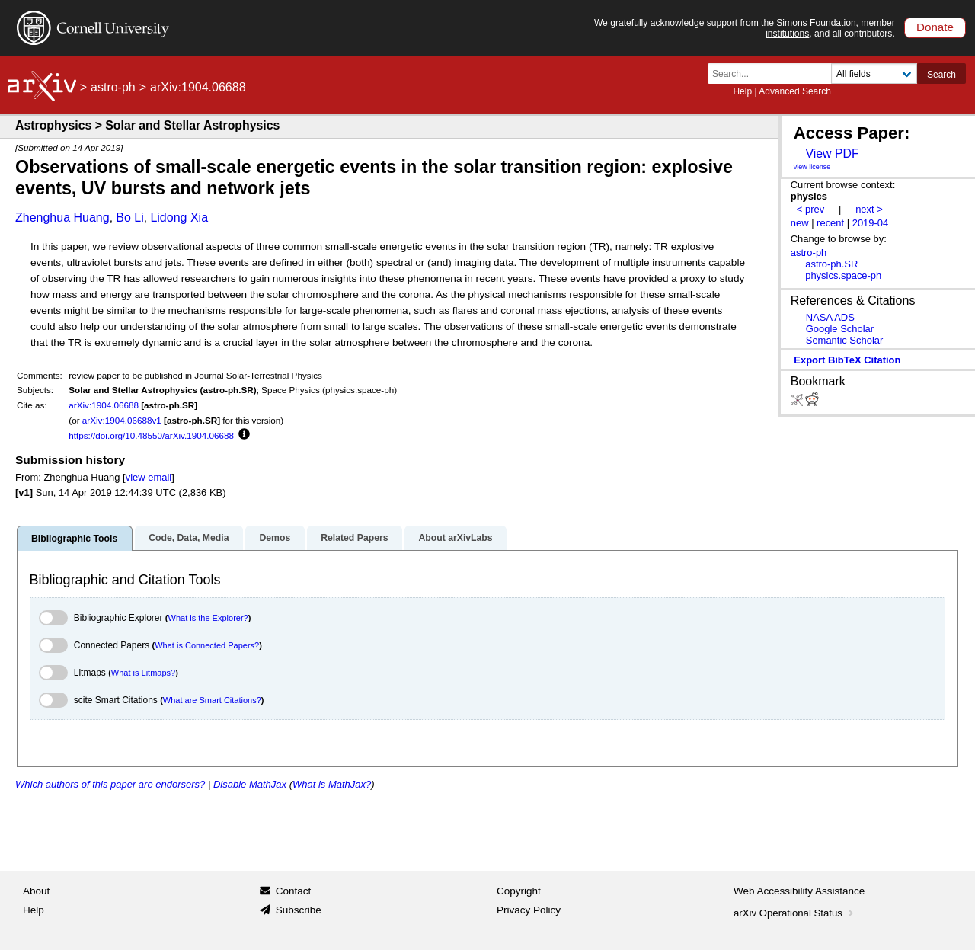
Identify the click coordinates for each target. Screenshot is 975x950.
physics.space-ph (843, 275)
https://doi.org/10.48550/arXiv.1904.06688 (151, 435)
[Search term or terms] (774, 73)
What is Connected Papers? (207, 645)
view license (812, 167)
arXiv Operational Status (795, 913)
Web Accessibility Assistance (799, 891)
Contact (294, 891)
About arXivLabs (455, 538)
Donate (935, 27)
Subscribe (298, 910)
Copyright (519, 891)
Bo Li (129, 217)
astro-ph (113, 87)
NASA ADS (830, 317)
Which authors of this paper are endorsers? (110, 784)
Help (742, 91)
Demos (274, 538)
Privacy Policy (529, 910)
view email (148, 477)
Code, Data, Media (189, 538)
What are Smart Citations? (212, 700)
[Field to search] (874, 73)
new (800, 223)
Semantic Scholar (845, 340)
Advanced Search (795, 91)
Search (941, 74)
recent (830, 223)
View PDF (831, 153)
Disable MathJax (249, 784)
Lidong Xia (179, 217)
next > (869, 209)
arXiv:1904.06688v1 (121, 420)
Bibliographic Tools (74, 538)
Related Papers (354, 538)
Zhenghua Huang (62, 217)
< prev (810, 209)
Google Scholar (840, 328)
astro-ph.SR (831, 264)
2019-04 (870, 223)
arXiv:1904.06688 (104, 405)
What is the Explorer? (208, 617)
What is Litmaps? (143, 672)
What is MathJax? (331, 784)
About (36, 891)
